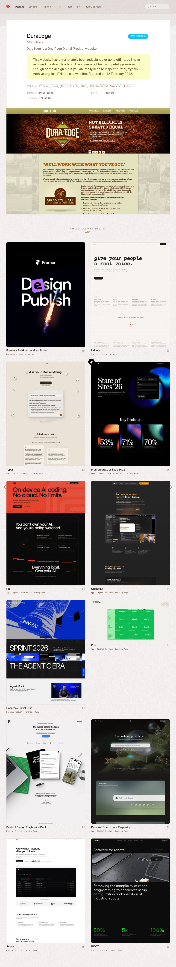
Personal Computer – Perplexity (110, 827)
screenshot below (94, 64)
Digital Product (46, 93)
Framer (91, 362)
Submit (88, 232)
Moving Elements (69, 86)
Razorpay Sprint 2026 (19, 708)
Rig (8, 589)
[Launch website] (168, 350)
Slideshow (95, 86)
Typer (9, 469)
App (7, 473)
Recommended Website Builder (20, 354)
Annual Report (98, 473)
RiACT (95, 946)
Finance (28, 712)
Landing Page (36, 473)
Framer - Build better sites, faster (26, 350)
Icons (55, 86)
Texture (127, 86)
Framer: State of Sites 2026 (108, 469)
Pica (94, 645)
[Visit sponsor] (83, 350)
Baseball (45, 86)
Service (113, 354)
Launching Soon (37, 593)
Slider (84, 86)
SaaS (37, 712)
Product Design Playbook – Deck (26, 827)
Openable (97, 589)
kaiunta (95, 350)
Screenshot (138, 36)
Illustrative (109, 93)
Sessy (10, 946)
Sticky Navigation (112, 86)
